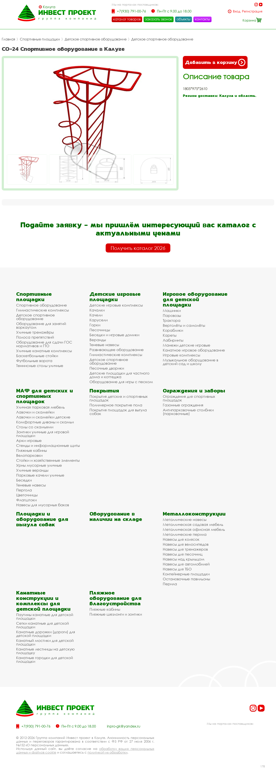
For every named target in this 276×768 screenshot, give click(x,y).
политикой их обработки (107, 752)
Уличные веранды (32, 470)
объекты (183, 19)
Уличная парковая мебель (40, 407)
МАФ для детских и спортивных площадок (44, 396)
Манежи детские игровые (186, 345)
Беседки (24, 480)
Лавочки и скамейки (35, 412)
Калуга (49, 7)
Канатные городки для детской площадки (44, 659)
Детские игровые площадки (115, 296)
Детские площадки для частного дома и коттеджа (119, 375)
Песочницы (99, 330)
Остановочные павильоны (186, 579)
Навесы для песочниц (182, 554)
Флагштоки (26, 500)
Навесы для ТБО (177, 569)
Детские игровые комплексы (116, 305)
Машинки (172, 310)
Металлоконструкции (194, 513)
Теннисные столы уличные (39, 365)
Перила (170, 584)
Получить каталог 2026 (138, 248)
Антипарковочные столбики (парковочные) (188, 411)
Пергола (24, 490)
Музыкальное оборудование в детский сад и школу (190, 361)
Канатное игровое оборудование (194, 350)
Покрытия (104, 390)
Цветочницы (27, 495)
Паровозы (172, 315)
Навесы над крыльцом (183, 559)
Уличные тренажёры (35, 332)
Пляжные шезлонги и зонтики (115, 614)
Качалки (97, 310)
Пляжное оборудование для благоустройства (115, 598)
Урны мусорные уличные (39, 465)
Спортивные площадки (40, 39)
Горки (94, 325)
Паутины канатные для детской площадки (44, 616)
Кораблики (173, 330)
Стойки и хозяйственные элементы (48, 460)
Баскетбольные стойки (37, 356)
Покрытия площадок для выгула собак (118, 411)
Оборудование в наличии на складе (115, 516)
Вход (236, 11)
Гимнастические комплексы (42, 310)
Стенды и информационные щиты (48, 445)
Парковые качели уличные (40, 475)
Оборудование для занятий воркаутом (41, 325)
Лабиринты (173, 340)
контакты (202, 19)
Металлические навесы (184, 519)
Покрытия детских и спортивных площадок (118, 398)
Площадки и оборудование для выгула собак (42, 519)
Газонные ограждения (183, 405)
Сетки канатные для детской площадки (42, 625)
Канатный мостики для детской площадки (45, 642)
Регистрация (252, 11)
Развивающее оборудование (116, 349)
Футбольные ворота (34, 360)
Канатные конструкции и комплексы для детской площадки (43, 601)
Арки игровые (29, 440)
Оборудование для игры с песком (121, 382)
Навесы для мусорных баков (42, 505)
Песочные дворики (106, 368)
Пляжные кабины (31, 450)
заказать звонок (158, 19)
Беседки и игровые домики (114, 335)
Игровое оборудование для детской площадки (195, 299)
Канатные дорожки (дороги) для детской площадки (45, 633)
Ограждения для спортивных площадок (189, 398)
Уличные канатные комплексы (44, 351)
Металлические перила (185, 534)
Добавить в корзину (215, 62)
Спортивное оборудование (41, 305)
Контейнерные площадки (186, 574)
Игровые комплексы (181, 355)
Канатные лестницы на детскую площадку (45, 651)
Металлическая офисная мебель (194, 529)
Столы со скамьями (34, 427)
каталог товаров (127, 19)
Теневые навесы (104, 345)
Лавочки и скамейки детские (43, 417)
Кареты (169, 335)
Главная (8, 39)
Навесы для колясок (181, 539)
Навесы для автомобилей (186, 564)
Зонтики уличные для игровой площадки (42, 433)
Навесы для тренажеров (185, 549)
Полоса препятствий (35, 337)
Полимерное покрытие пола (115, 405)
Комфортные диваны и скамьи (45, 422)
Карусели (98, 320)
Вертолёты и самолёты (184, 325)
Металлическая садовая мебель (193, 524)
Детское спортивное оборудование (96, 39)
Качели (95, 315)
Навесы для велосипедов (186, 544)
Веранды (97, 340)
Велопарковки (29, 455)
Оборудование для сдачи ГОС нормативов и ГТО (44, 344)
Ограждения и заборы (194, 390)
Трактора (171, 320)
